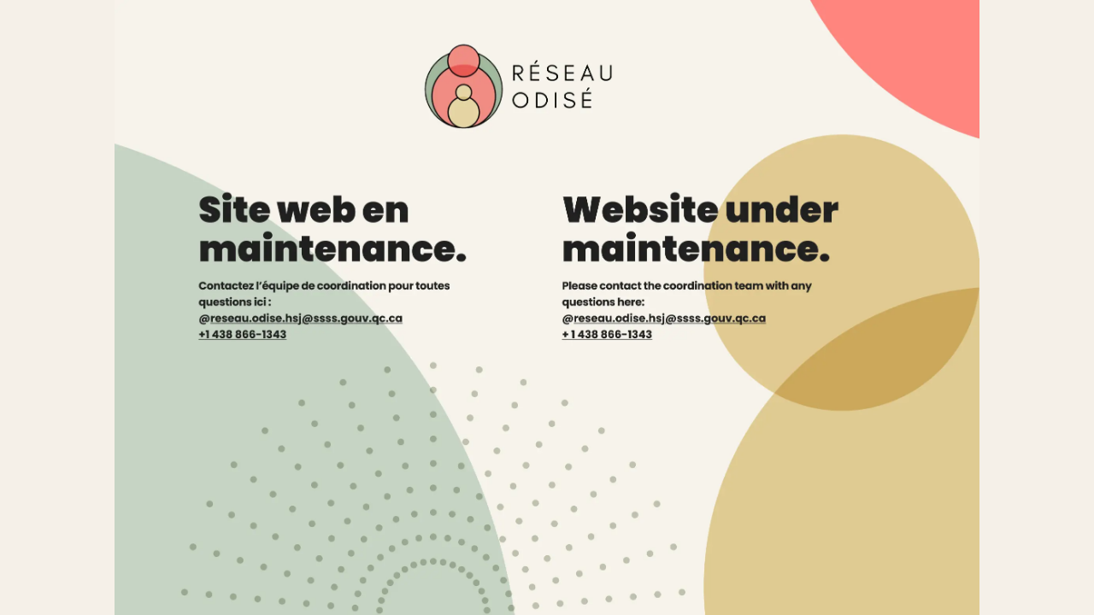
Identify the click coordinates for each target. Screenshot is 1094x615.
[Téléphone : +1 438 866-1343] (251, 341)
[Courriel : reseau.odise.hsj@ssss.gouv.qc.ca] (312, 322)
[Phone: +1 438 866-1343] (634, 341)
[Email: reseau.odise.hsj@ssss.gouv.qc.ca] (712, 322)
